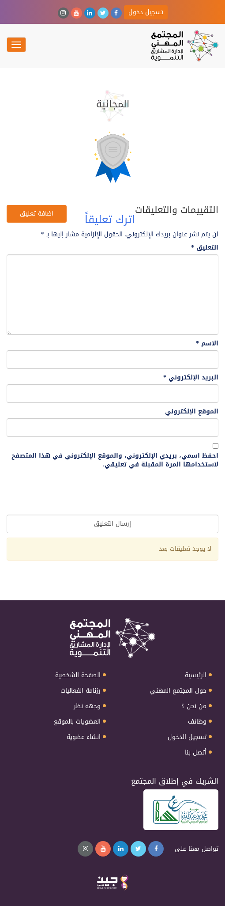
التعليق (204, 247)
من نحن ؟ (193, 706)
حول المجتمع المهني (178, 690)
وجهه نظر (87, 706)
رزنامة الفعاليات (80, 690)
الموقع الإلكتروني (191, 411)
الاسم (207, 343)
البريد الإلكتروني (190, 377)
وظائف (197, 721)
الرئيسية (195, 675)
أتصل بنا (195, 752)
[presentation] (151, 493)
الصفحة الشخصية (78, 675)
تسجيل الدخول (187, 737)
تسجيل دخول (145, 12)
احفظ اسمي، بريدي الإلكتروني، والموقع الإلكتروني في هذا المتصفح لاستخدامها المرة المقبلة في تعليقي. (114, 460)
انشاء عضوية (84, 737)
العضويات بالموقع (77, 721)
